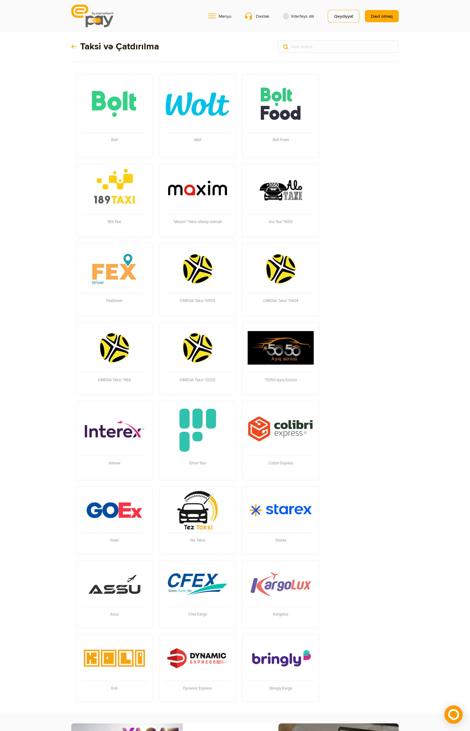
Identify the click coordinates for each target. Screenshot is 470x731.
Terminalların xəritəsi (90, 670)
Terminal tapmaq (306, 621)
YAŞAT (199, 570)
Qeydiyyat (343, 16)
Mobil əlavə (125, 670)
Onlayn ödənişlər (156, 670)
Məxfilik (94, 680)
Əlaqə (76, 680)
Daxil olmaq (382, 16)
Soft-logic (349, 706)
